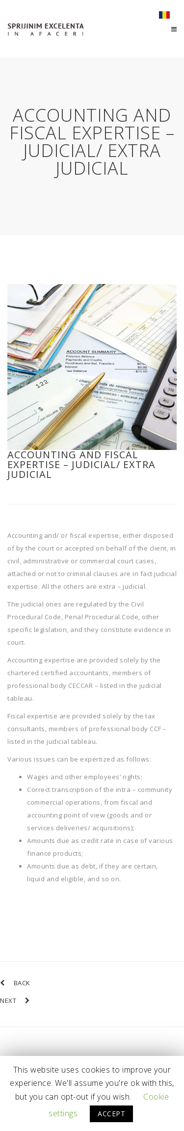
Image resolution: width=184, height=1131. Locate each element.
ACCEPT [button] (111, 1113)
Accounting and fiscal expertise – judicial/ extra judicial (81, 464)
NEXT (15, 1000)
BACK (15, 982)
